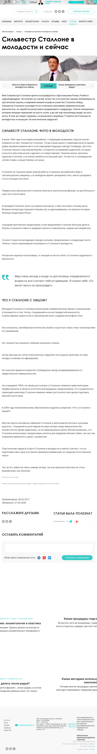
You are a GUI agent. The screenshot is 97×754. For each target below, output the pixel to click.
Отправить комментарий (77, 558)
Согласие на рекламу (87, 746)
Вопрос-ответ (86, 21)
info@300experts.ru (26, 725)
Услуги (45, 21)
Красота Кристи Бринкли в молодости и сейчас (24, 85)
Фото (64, 21)
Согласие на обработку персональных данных (78, 744)
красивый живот (26, 619)
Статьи (72, 21)
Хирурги (18, 21)
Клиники (6, 21)
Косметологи (32, 21)
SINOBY (92, 749)
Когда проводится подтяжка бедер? (72, 85)
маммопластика (15, 679)
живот (14, 619)
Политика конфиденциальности (83, 741)
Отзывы (55, 21)
